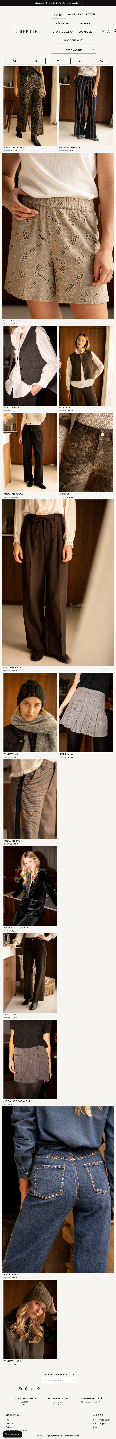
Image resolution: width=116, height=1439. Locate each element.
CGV (95, 1427)
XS (15, 60)
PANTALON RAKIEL (13, 841)
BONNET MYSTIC (12, 1361)
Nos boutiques (74, 40)
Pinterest (38, 1388)
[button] (12, 1434)
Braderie (85, 23)
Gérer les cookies (71, 1436)
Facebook (32, 1388)
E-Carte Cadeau (63, 32)
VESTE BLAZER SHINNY (15, 927)
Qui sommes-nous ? (101, 1420)
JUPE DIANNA (66, 754)
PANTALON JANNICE (14, 147)
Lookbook (85, 32)
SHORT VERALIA (11, 320)
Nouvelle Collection (81, 14)
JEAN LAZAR (9, 1014)
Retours (9, 1427)
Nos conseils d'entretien (16, 1431)
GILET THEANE (11, 407)
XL (101, 60)
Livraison (10, 1423)
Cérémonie (62, 23)
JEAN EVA (64, 494)
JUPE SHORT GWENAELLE (17, 1101)
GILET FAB (64, 407)
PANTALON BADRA (13, 494)
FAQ (7, 1420)
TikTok (26, 1388)
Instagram (20, 1388)
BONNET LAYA (10, 754)
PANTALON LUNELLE (70, 147)
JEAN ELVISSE (10, 1274)
